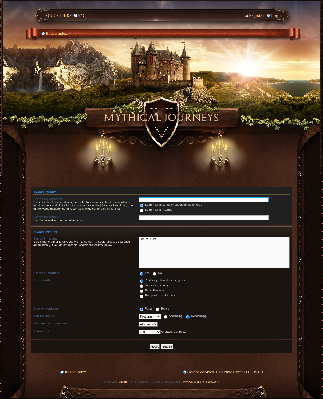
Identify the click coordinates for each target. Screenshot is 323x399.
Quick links (59, 15)
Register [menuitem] (257, 15)
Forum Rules (214, 239)
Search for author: (46, 216)
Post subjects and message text (163, 280)
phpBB (123, 381)
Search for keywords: (48, 199)
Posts (146, 308)
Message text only (154, 285)
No (157, 273)
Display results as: (46, 308)
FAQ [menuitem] (82, 15)
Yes (145, 273)
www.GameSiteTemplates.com (201, 381)
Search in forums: (45, 238)
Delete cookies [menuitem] (200, 372)
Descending (196, 316)
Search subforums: (46, 273)
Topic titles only (152, 290)
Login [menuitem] (276, 15)
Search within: (43, 280)
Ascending (173, 316)
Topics (162, 308)
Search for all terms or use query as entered (171, 204)
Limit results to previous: (50, 323)
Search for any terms (156, 209)
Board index (56, 33)
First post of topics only (157, 295)
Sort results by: (44, 315)
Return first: (41, 331)
